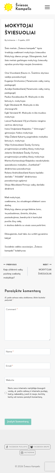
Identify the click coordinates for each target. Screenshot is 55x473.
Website (10, 380)
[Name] (27, 352)
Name (10, 352)
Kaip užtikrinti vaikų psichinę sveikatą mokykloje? (14, 271)
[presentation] (28, 408)
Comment (12, 309)
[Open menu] (47, 7)
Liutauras (11, 40)
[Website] (27, 380)
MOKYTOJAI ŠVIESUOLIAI (41, 269)
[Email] (27, 366)
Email (9, 366)
